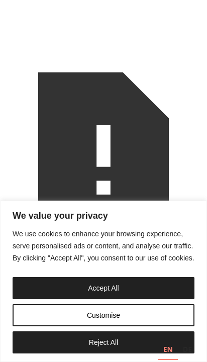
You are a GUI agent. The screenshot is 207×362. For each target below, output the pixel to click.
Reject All (103, 342)
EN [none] (168, 349)
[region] (103, 281)
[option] (187, 350)
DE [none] (187, 349)
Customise (103, 315)
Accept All (103, 288)
